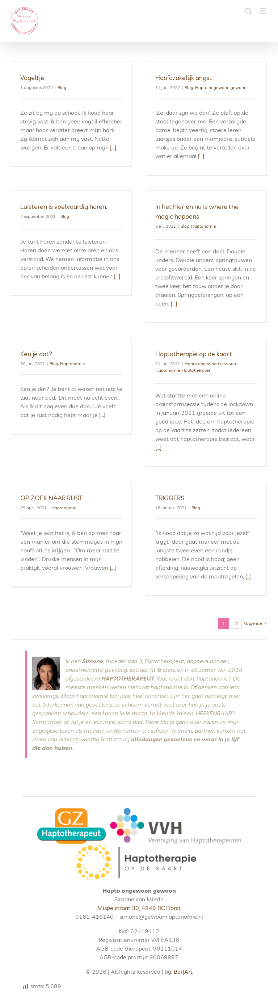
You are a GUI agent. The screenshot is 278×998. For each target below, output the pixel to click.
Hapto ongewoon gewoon (221, 87)
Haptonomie (203, 226)
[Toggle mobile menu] (263, 11)
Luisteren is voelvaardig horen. (63, 206)
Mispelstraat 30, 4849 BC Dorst (139, 907)
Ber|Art (183, 971)
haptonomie (212, 678)
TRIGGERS (169, 498)
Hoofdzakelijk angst (183, 77)
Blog (62, 87)
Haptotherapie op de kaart (193, 354)
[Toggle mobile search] (248, 11)
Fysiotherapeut (164, 661)
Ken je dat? (36, 354)
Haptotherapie (196, 370)
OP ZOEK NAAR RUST (51, 498)
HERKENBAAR (214, 713)
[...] (112, 147)
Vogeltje (32, 77)
